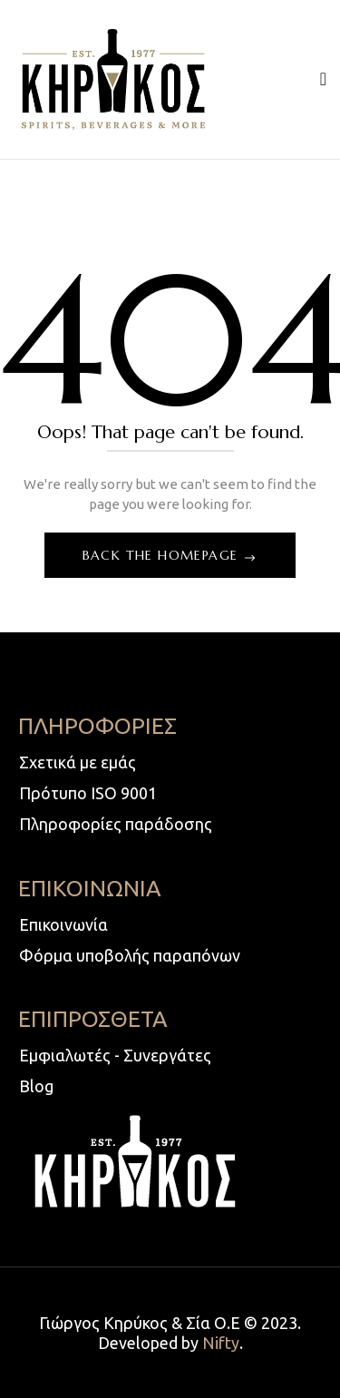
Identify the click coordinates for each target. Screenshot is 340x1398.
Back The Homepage (163, 555)
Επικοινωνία (63, 924)
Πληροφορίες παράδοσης (115, 824)
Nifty (220, 1343)
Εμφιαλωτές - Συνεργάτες (115, 1055)
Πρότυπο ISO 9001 (88, 793)
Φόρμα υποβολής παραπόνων (129, 955)
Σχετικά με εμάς (77, 762)
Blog (36, 1086)
